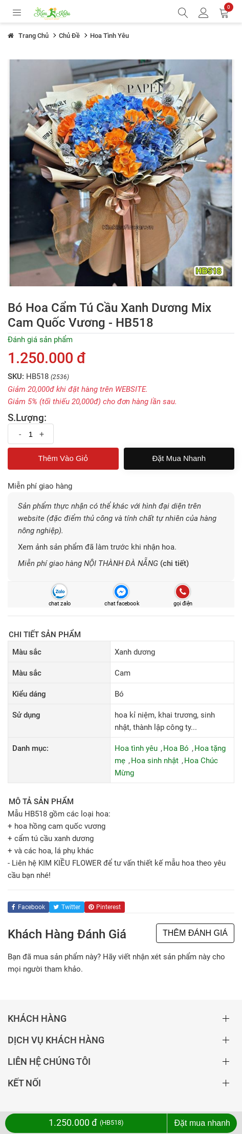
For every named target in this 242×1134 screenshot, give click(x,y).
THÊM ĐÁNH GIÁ (195, 933)
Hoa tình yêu (136, 748)
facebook (28, 907)
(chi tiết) (174, 563)
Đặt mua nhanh (179, 458)
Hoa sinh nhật (155, 760)
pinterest (105, 907)
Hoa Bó (176, 748)
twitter (66, 907)
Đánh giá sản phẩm (40, 339)
